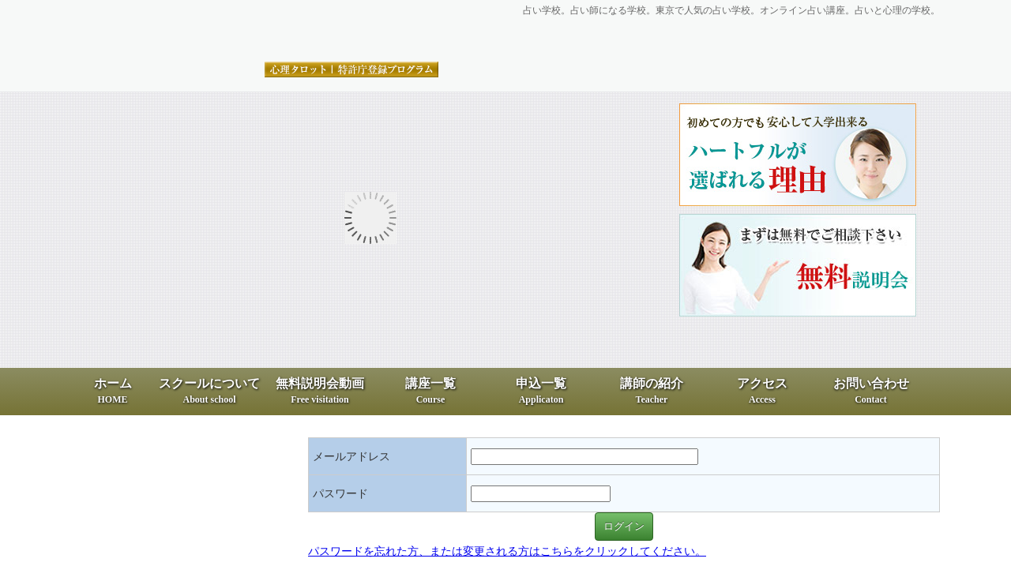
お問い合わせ (871, 391)
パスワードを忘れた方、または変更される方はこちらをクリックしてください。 (507, 551)
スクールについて (209, 391)
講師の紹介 (651, 391)
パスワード (340, 493)
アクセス (762, 391)
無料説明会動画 (320, 391)
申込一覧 (541, 391)
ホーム (113, 391)
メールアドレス (351, 456)
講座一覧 (430, 391)
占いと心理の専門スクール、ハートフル (256, 32)
